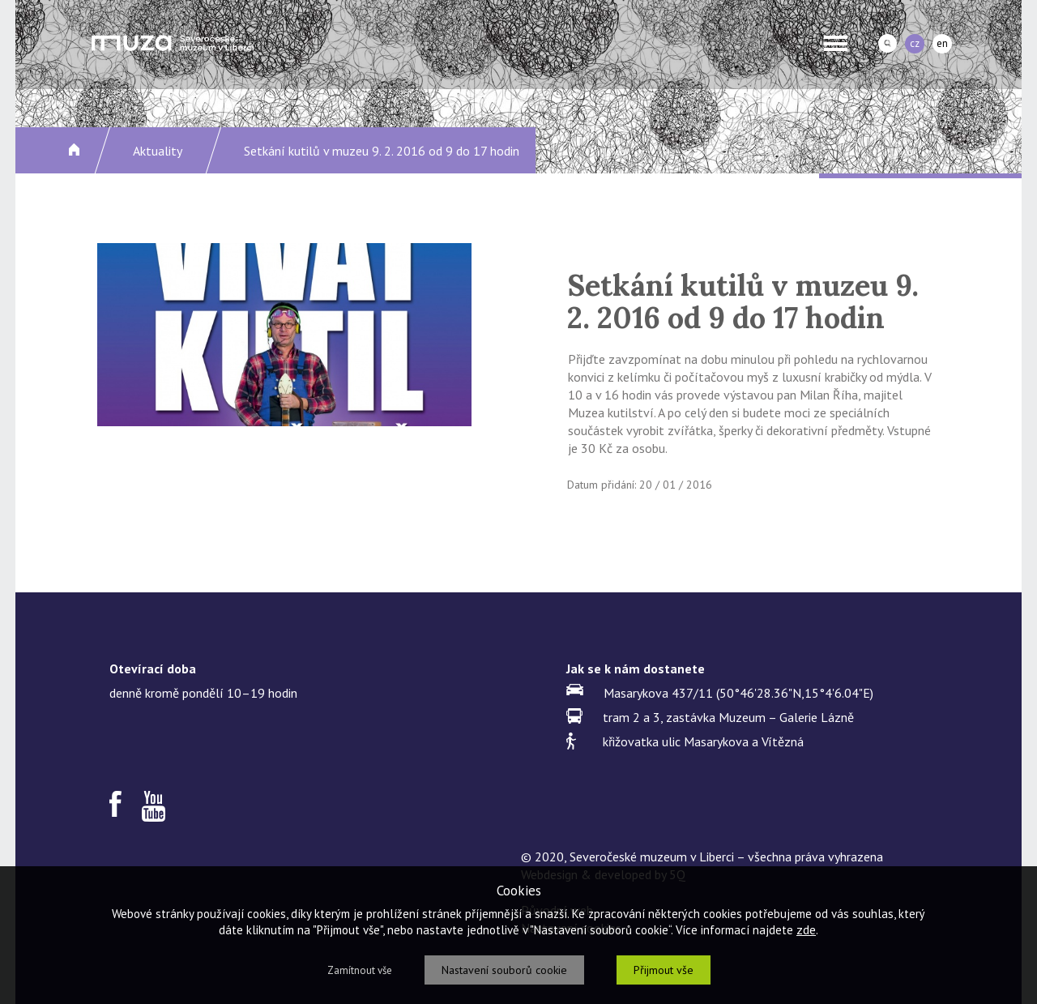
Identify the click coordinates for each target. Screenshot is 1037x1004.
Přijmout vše (663, 970)
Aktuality (157, 151)
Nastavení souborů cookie (504, 970)
